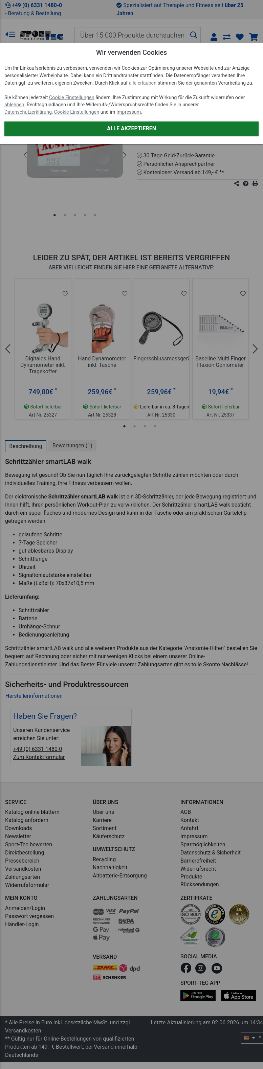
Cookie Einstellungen (71, 98)
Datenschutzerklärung (28, 112)
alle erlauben (142, 83)
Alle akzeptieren (131, 128)
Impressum (128, 112)
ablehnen (14, 105)
